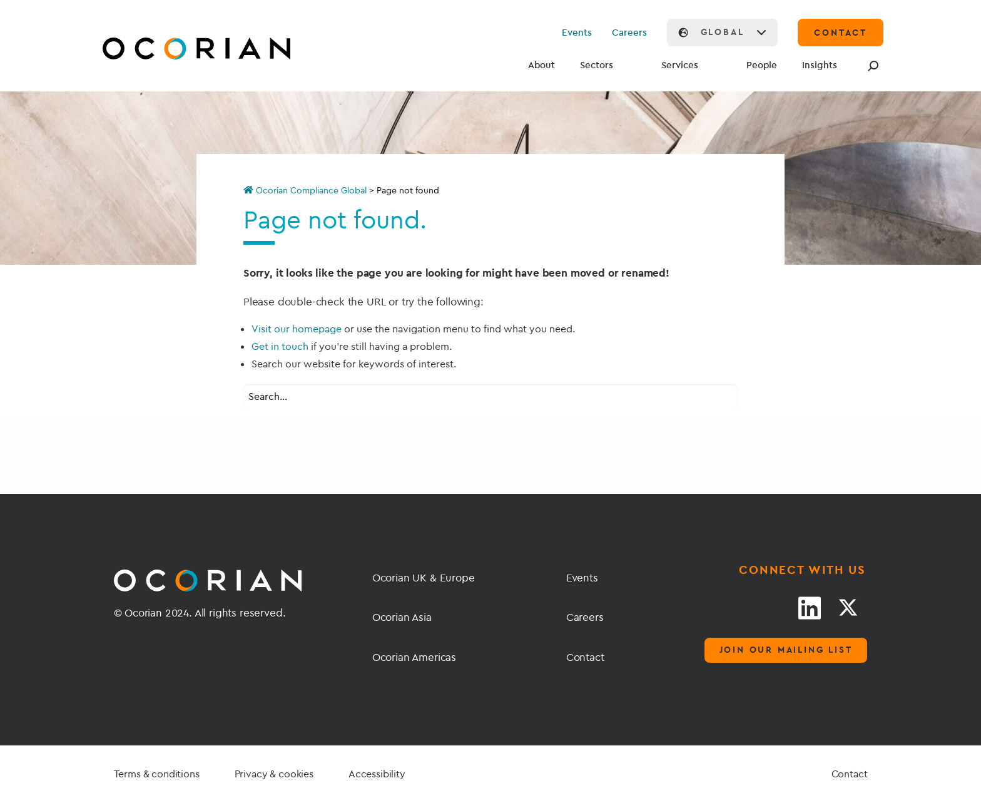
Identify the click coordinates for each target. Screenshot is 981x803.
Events (577, 32)
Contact (585, 656)
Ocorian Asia (402, 616)
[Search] (870, 65)
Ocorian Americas (414, 656)
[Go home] (167, 50)
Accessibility (376, 773)
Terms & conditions (157, 773)
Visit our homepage (297, 328)
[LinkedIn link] (810, 608)
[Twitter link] (848, 608)
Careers (629, 32)
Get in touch (280, 346)
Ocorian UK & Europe (423, 577)
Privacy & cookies (274, 773)
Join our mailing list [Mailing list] (786, 649)
